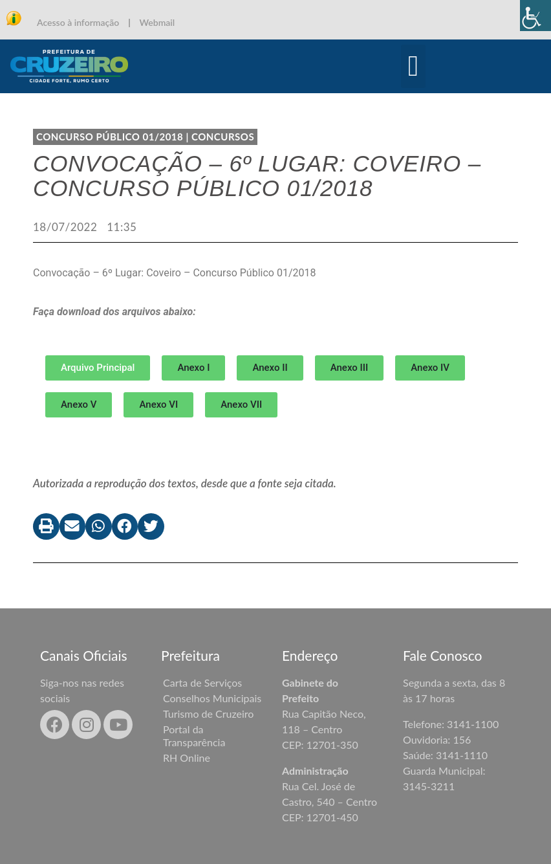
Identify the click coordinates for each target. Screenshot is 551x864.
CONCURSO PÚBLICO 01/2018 (109, 136)
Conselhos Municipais (212, 698)
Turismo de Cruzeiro (208, 713)
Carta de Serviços (202, 682)
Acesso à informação (78, 22)
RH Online (186, 757)
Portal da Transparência (194, 735)
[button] (413, 67)
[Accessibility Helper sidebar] (535, 15)
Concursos (222, 136)
